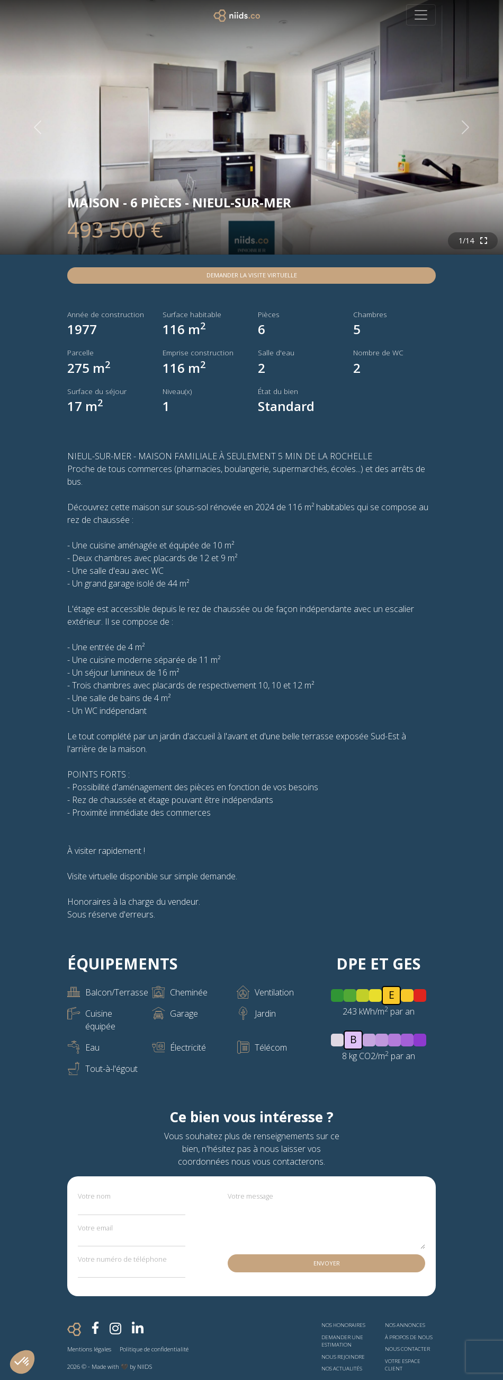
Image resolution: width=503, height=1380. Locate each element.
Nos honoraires (343, 1325)
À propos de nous (409, 1337)
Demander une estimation (342, 1341)
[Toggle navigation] (421, 14)
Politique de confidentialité (154, 1349)
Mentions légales (89, 1349)
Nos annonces (405, 1325)
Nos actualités (341, 1368)
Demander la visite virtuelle (251, 275)
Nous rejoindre (343, 1356)
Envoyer (326, 1263)
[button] (22, 1362)
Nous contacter (407, 1349)
